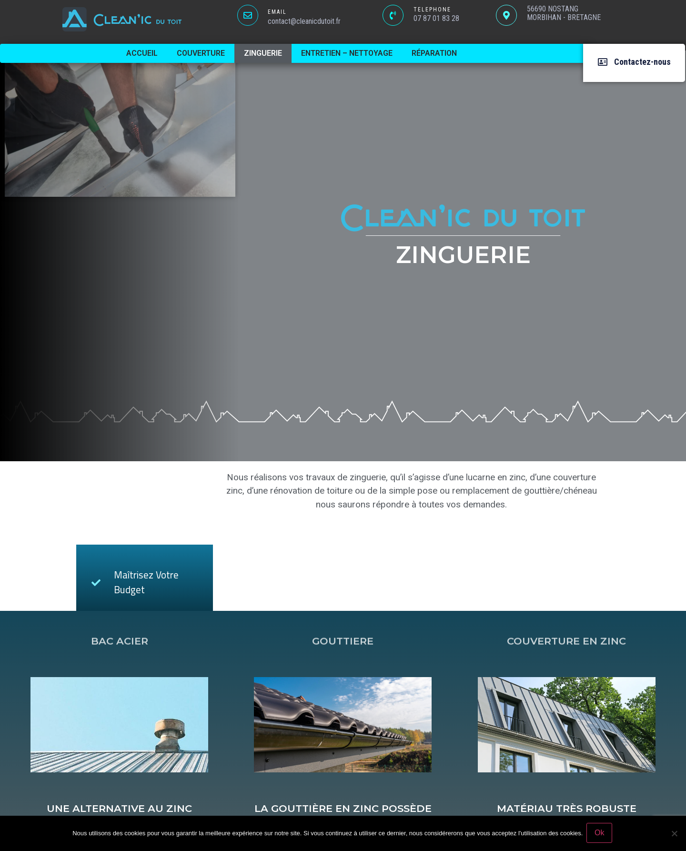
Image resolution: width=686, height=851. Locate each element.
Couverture (201, 53)
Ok (600, 834)
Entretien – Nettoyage (347, 53)
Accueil (142, 53)
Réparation (434, 53)
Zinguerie (263, 53)
